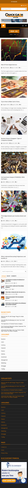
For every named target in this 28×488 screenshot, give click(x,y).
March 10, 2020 (9, 283)
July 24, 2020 (14, 104)
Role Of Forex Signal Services (9, 64)
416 (15, 283)
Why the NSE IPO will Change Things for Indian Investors (12, 317)
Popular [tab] (4, 276)
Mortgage (3, 366)
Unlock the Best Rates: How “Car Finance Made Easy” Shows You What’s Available (12, 330)
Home (11, 34)
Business (3, 339)
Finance (3, 351)
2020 (15, 34)
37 (16, 300)
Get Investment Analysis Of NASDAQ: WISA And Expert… (13, 178)
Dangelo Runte (5, 104)
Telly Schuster (5, 67)
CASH (2, 342)
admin (3, 182)
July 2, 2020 (9, 261)
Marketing (3, 363)
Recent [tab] (8, 276)
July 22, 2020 (10, 182)
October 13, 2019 (9, 306)
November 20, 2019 (10, 294)
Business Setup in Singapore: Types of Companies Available (11, 139)
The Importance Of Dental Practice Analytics (12, 323)
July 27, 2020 (14, 67)
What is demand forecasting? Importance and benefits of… (13, 257)
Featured (3, 348)
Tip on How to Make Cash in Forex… (10, 101)
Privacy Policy (4, 453)
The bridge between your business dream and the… (13, 216)
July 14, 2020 (10, 220)
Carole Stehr (4, 143)
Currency (3, 345)
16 (16, 261)
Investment (4, 357)
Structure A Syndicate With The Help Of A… (15, 292)
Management (4, 360)
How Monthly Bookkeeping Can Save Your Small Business (12, 320)
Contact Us (3, 447)
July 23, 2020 (13, 143)
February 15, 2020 (9, 300)
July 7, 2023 (8, 289)
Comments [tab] (13, 276)
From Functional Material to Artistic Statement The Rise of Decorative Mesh (13, 327)
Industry (3, 354)
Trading (3, 369)
